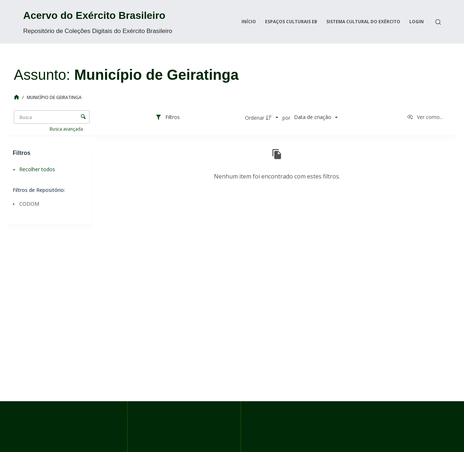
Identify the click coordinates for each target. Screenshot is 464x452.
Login (416, 22)
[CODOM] (47, 203)
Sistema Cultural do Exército (363, 22)
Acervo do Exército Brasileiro (94, 15)
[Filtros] (167, 117)
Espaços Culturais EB (291, 22)
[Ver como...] (425, 117)
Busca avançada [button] (67, 129)
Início (248, 22)
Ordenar (254, 117)
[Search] (438, 22)
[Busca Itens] (52, 117)
